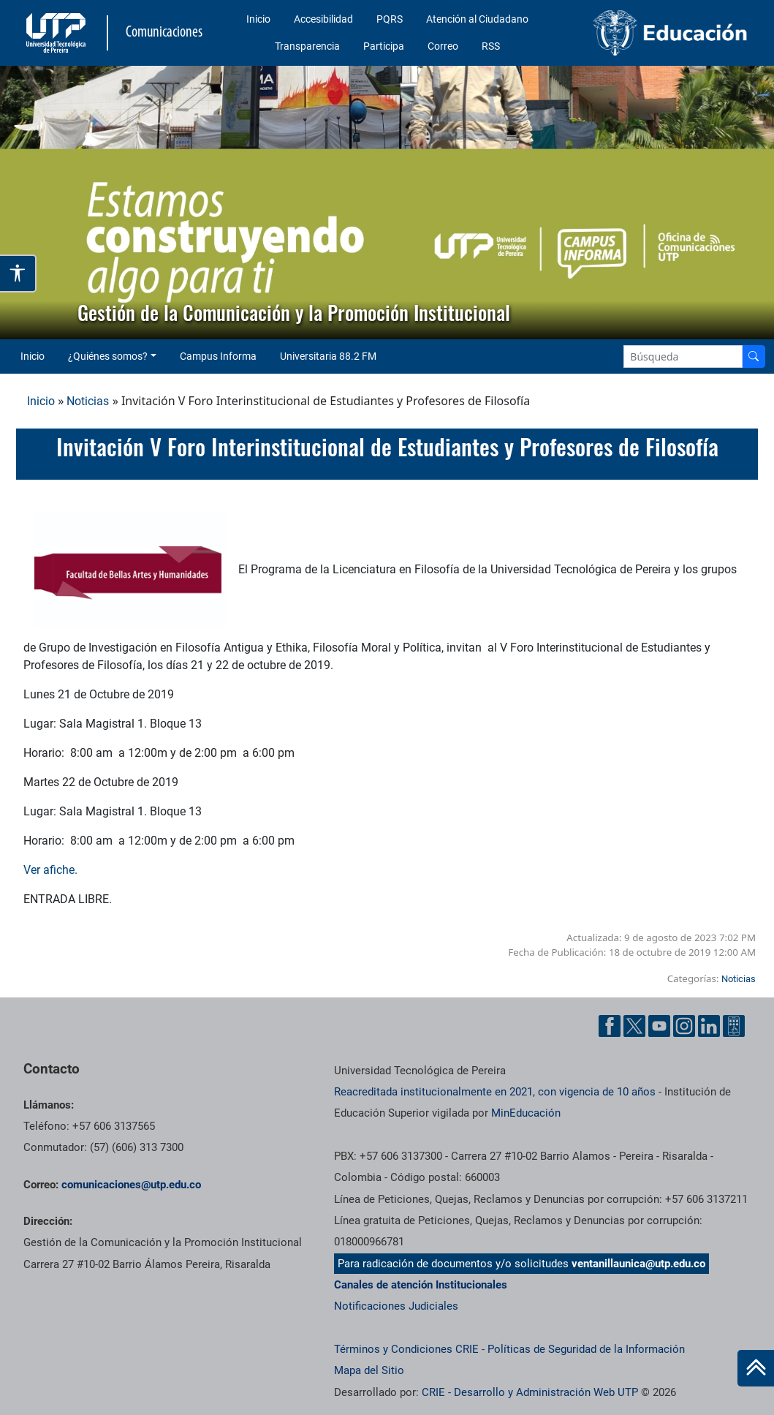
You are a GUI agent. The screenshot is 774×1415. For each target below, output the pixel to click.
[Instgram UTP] (684, 1026)
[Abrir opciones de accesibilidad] (18, 273)
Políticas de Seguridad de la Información (586, 1349)
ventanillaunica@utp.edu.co (638, 1263)
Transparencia (307, 46)
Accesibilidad (323, 19)
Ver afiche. (50, 870)
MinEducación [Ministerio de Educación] (526, 1113)
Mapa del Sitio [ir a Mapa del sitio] (369, 1370)
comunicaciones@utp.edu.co (131, 1184)
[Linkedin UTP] (709, 1026)
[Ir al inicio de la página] (756, 1368)
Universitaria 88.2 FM (328, 356)
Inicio (258, 19)
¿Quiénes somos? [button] (108, 356)
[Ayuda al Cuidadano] (734, 1026)
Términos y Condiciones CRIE (406, 1349)
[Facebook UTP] (610, 1026)
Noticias (88, 401)
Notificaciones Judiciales (396, 1306)
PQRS (389, 19)
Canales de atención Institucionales (420, 1284)
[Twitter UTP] (634, 1026)
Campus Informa (218, 356)
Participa (383, 46)
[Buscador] (753, 356)
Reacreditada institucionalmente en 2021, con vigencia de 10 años (495, 1091)
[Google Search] (683, 356)
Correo (443, 46)
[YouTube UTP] (659, 1026)
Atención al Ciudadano (477, 19)
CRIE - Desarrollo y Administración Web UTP (530, 1392)
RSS (491, 46)
